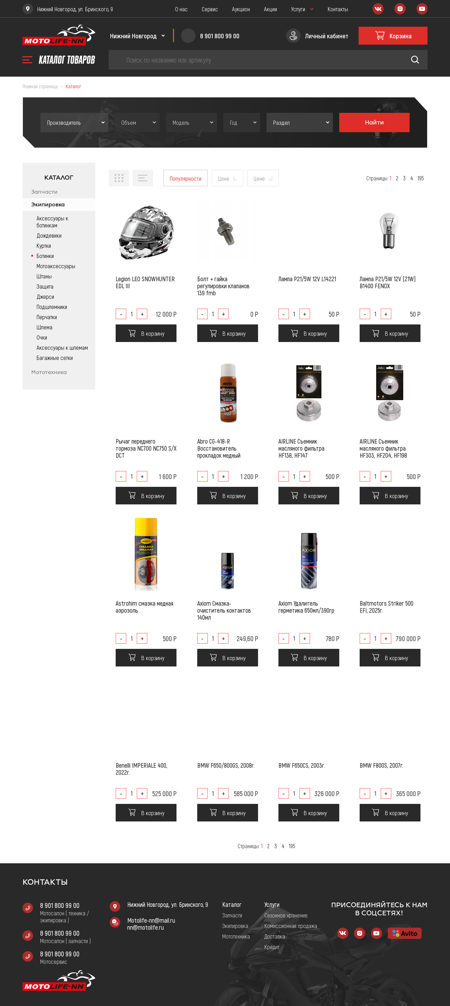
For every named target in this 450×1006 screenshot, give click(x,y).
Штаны (44, 275)
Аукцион (241, 8)
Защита (45, 286)
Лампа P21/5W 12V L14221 (307, 278)
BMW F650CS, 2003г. (301, 765)
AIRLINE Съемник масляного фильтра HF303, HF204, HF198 (383, 448)
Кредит (271, 946)
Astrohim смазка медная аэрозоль (144, 607)
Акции (270, 8)
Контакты (338, 8)
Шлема (44, 326)
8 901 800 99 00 (59, 905)
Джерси (45, 296)
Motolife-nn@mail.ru (151, 920)
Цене (223, 178)
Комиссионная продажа (290, 925)
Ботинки (45, 255)
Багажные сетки (55, 357)
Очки (42, 337)
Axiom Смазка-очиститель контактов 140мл (224, 610)
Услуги (298, 8)
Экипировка (48, 204)
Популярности (185, 178)
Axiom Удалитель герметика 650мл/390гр (306, 607)
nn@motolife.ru (145, 927)
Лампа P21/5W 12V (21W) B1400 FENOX (388, 282)
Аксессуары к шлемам (62, 347)
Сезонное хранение (286, 914)
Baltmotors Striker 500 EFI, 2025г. (386, 607)
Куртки (44, 245)
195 (421, 178)
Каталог (232, 904)
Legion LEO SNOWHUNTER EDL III (145, 282)
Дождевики (49, 235)
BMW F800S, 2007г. (381, 765)
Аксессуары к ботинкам (52, 221)
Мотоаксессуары (56, 265)
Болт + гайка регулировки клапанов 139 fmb (223, 285)
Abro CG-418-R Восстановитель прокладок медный (218, 448)
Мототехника (49, 372)
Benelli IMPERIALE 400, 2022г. (141, 769)
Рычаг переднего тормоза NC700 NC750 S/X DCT (146, 448)
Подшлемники (52, 306)
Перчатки (47, 316)
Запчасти (44, 192)
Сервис (210, 8)
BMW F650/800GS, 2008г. (226, 765)
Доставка (274, 936)
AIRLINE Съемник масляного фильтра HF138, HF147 (301, 448)
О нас (181, 8)
